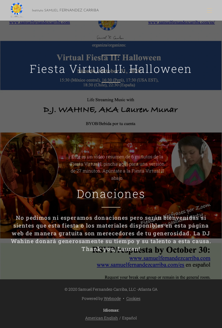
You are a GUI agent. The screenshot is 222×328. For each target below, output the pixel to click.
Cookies (133, 298)
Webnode (112, 298)
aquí (123, 163)
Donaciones (111, 193)
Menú (209, 10)
